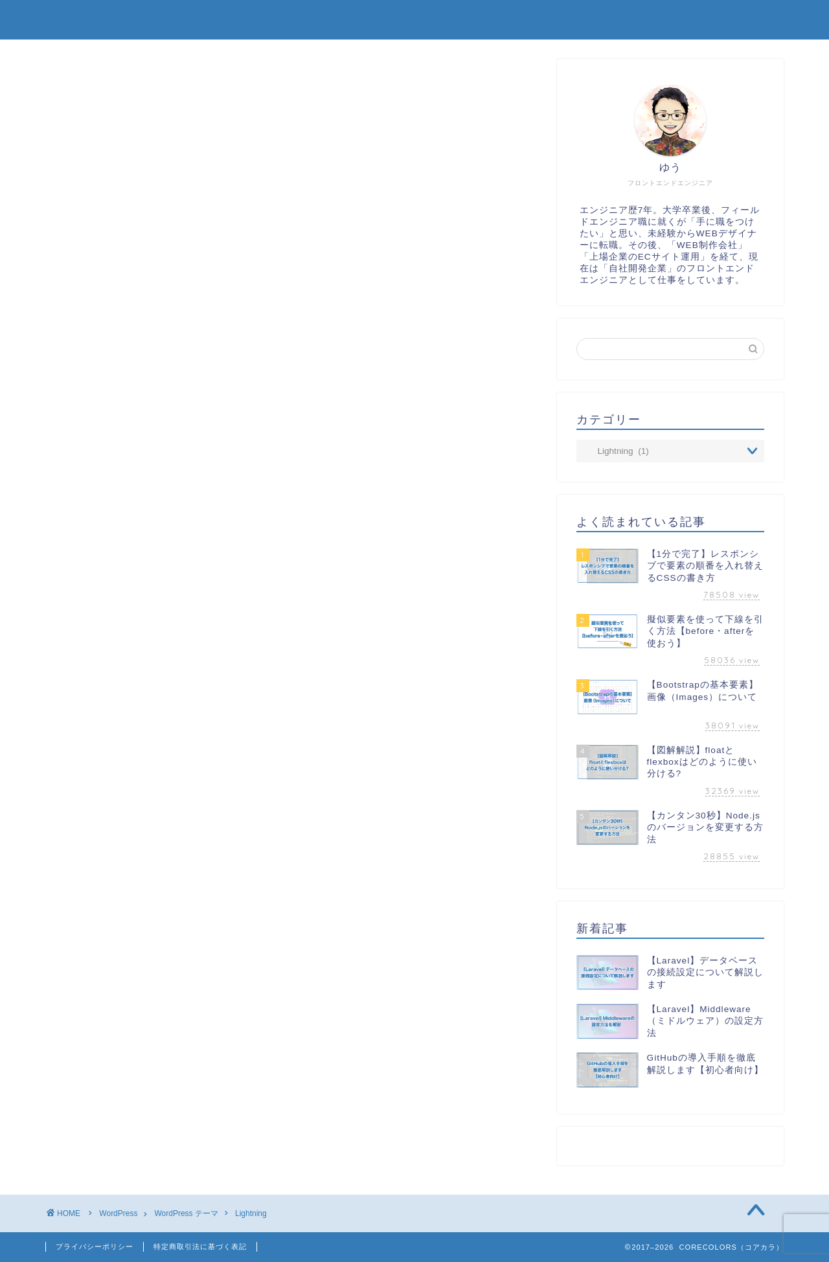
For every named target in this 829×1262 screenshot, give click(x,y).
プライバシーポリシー (94, 1246)
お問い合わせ (736, 20)
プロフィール (628, 20)
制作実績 (532, 20)
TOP (454, 20)
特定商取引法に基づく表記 (200, 1246)
